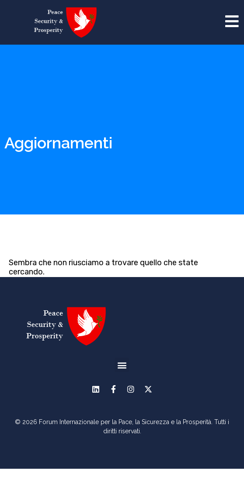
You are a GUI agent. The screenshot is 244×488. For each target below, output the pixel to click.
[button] (122, 383)
